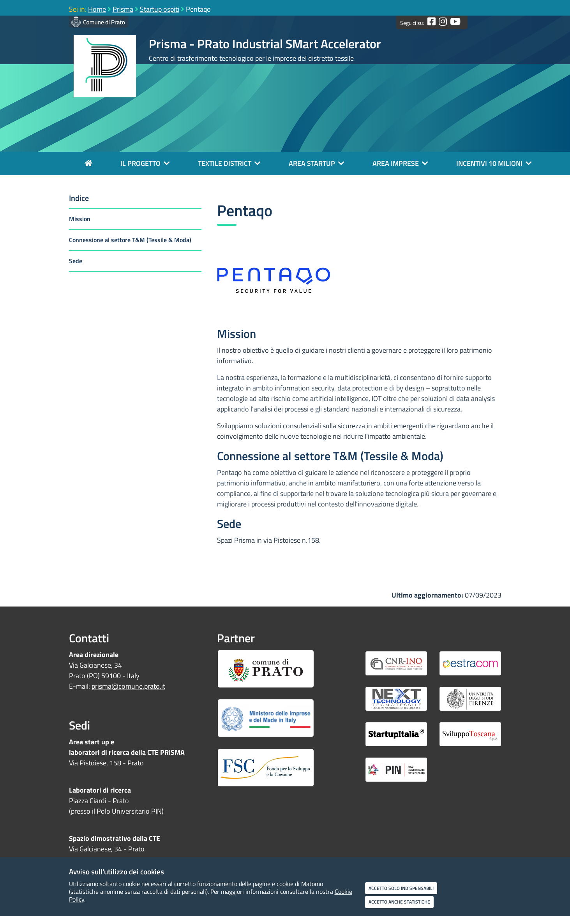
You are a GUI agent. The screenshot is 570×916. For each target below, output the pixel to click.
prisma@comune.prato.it (128, 686)
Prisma (123, 9)
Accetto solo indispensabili (401, 888)
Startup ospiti (159, 9)
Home (97, 9)
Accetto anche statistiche (399, 901)
